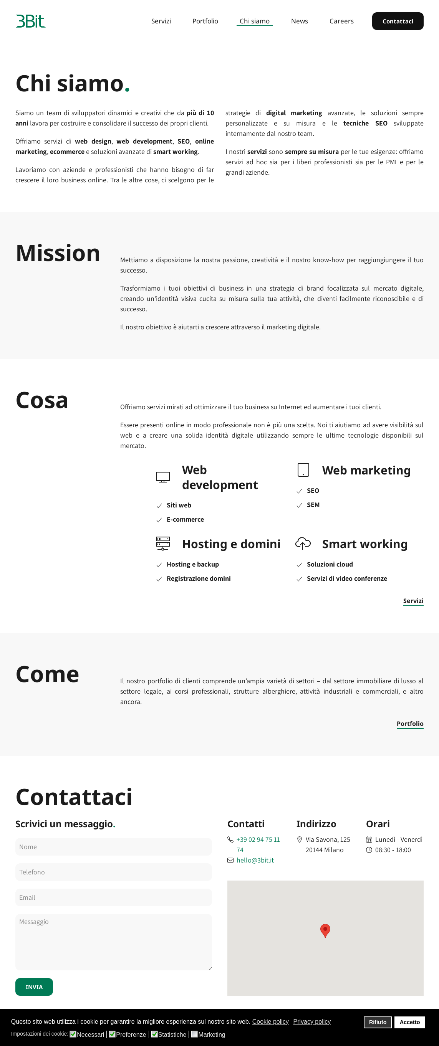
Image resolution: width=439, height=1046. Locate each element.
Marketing (211, 1035)
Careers (342, 21)
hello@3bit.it (255, 860)
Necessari (90, 1035)
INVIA (34, 987)
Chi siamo (255, 21)
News (299, 21)
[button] (325, 931)
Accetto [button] (410, 1022)
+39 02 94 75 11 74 (258, 844)
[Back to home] (30, 21)
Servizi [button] (161, 21)
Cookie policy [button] (270, 1021)
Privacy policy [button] (312, 1021)
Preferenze (131, 1035)
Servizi (413, 601)
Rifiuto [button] (378, 1022)
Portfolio (205, 21)
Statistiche (172, 1035)
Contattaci (398, 21)
